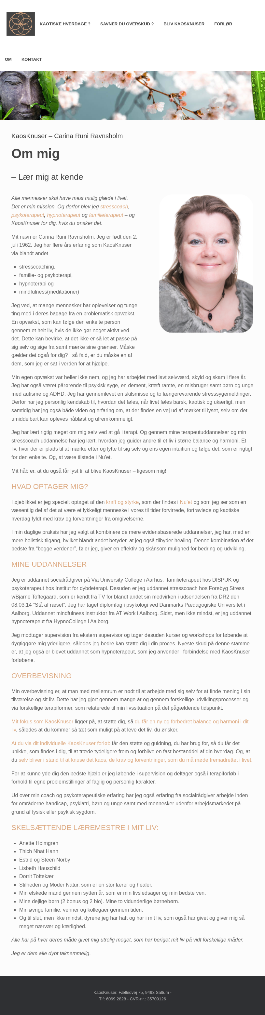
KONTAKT (31, 59)
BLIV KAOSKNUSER (183, 23)
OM (8, 59)
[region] (132, 95)
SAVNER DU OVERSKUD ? (127, 23)
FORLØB (223, 23)
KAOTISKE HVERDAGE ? (65, 23)
